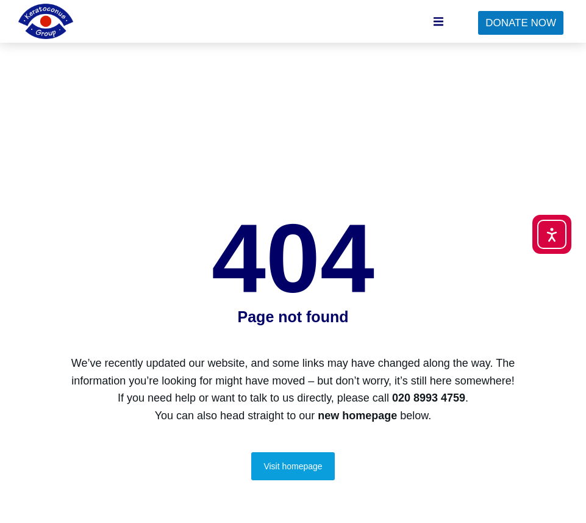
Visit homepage (292, 466)
